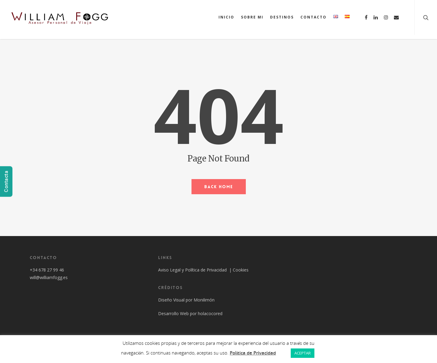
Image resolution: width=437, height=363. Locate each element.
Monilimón (204, 300)
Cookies (241, 270)
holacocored (210, 313)
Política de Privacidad (253, 353)
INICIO (226, 17)
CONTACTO (313, 17)
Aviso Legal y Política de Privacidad (193, 270)
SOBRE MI (252, 17)
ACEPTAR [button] (302, 353)
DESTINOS (282, 17)
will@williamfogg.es (49, 277)
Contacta (6, 181)
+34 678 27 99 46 (47, 270)
